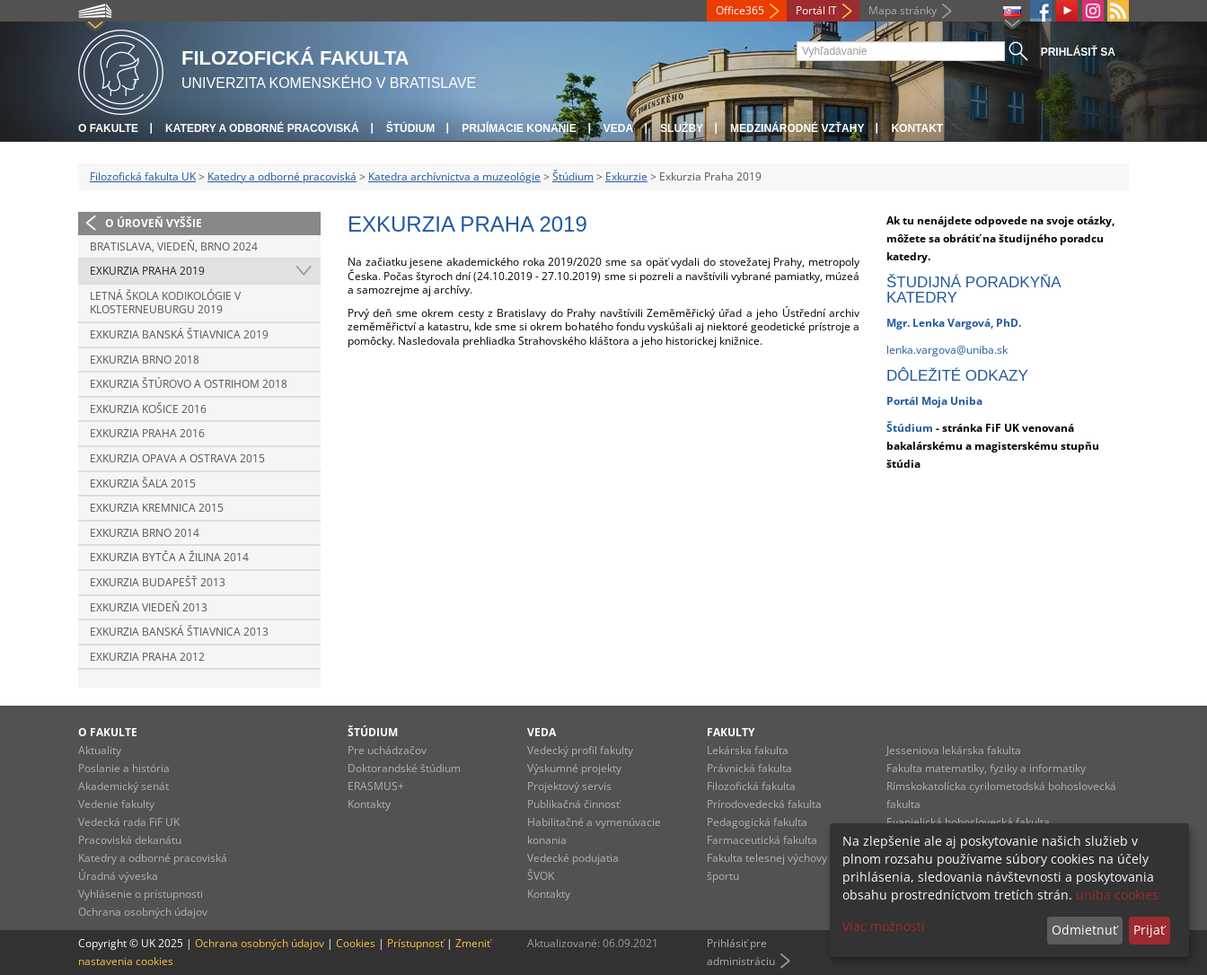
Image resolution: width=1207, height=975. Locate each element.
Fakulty (730, 732)
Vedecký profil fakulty (580, 750)
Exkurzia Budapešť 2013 (157, 582)
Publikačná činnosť (573, 804)
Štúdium (411, 128)
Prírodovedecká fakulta (764, 804)
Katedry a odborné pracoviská (262, 128)
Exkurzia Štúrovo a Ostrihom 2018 (188, 383)
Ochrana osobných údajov (142, 911)
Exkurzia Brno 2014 (144, 532)
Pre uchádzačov (387, 750)
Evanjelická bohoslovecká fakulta (968, 822)
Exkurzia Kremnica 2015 (157, 507)
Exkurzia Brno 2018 (144, 359)
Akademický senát (123, 786)
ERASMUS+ (376, 786)
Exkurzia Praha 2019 (147, 270)
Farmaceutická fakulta (762, 840)
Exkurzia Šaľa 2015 (143, 483)
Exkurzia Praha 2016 (147, 433)
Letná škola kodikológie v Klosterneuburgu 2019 (165, 303)
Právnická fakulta (749, 768)
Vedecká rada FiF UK (129, 822)
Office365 (740, 10)
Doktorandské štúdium (404, 768)
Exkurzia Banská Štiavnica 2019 (179, 334)
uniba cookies (1117, 894)
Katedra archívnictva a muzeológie (454, 176)
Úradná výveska (118, 875)
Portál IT (816, 10)
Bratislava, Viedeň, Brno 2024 (174, 246)
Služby (681, 128)
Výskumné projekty (574, 768)
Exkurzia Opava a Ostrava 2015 (177, 458)
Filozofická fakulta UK (143, 176)
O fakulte (108, 128)
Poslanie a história (124, 768)
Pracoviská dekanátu (129, 840)
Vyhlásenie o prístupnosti (140, 893)
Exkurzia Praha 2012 (147, 656)
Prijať (1149, 929)
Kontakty (369, 804)
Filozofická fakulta (751, 786)
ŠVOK (540, 875)
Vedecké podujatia (573, 857)
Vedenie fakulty (116, 804)
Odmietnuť (1084, 929)
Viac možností (883, 926)
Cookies (355, 943)
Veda (618, 128)
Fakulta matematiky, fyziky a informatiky (986, 768)
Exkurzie (626, 176)
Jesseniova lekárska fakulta (953, 750)
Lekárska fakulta (748, 750)
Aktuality (99, 750)
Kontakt (917, 128)
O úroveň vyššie (153, 223)
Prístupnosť (415, 943)
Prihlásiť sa (1078, 52)
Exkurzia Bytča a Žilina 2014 (169, 557)
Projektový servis (569, 786)
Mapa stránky (902, 10)
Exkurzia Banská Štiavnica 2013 (179, 631)
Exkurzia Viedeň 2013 (148, 607)
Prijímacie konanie (519, 128)
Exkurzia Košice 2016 (148, 409)
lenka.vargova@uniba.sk (947, 349)
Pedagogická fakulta (757, 822)
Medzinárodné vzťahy (797, 128)
